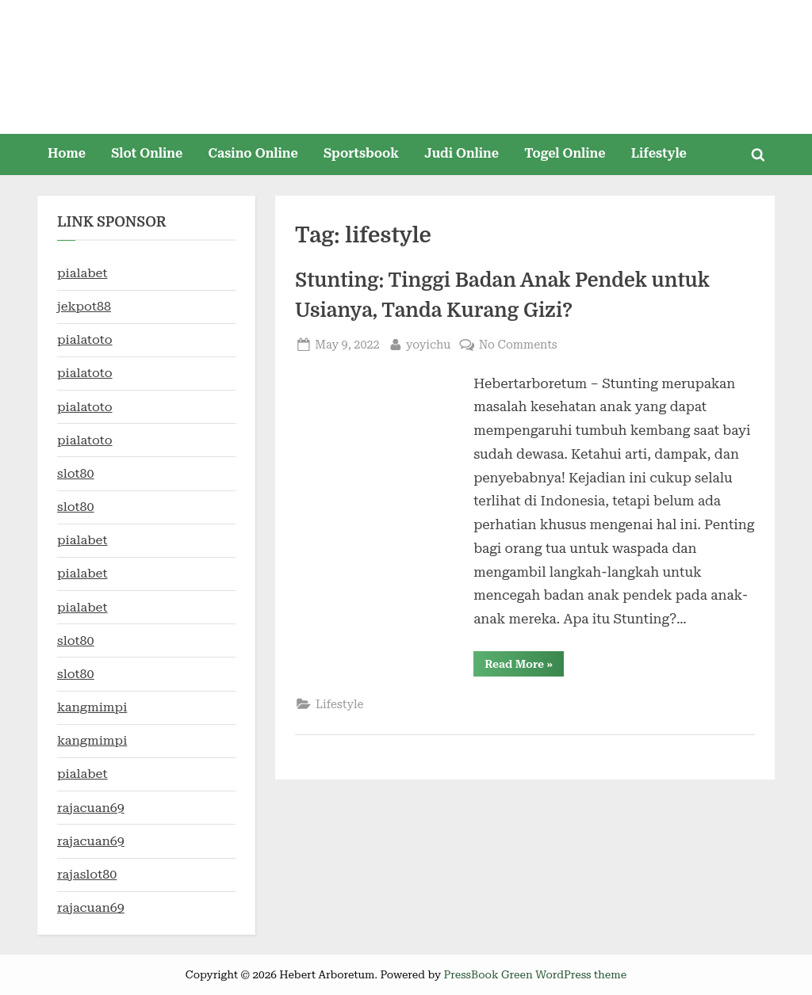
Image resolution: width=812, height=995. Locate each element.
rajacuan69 (90, 807)
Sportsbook (361, 153)
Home (67, 153)
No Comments (518, 345)
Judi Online (461, 153)
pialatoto (85, 339)
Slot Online (146, 153)
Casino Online (253, 153)
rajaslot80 (87, 874)
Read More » (524, 667)
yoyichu (428, 343)
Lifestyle (659, 153)
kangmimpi (92, 707)
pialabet (82, 272)
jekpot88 (84, 306)
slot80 (75, 473)
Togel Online (564, 153)
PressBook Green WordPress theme (534, 974)
